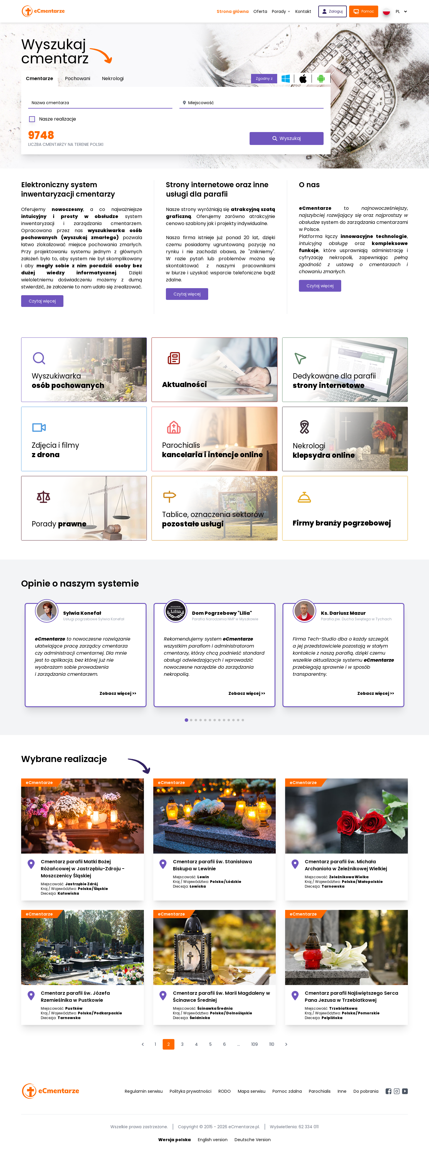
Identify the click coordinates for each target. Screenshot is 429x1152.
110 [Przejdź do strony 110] (271, 1044)
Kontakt (303, 11)
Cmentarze (39, 78)
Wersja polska (174, 1140)
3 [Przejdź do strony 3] (182, 1044)
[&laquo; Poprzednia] (142, 1044)
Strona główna (233, 11)
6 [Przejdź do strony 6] (224, 1044)
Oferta (260, 11)
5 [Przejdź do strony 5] (210, 1044)
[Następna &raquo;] (286, 1044)
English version (213, 1140)
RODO (224, 1091)
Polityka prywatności (190, 1091)
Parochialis (320, 1091)
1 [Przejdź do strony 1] (155, 1044)
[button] (186, 720)
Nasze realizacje (52, 119)
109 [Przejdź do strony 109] (254, 1044)
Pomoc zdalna (287, 1091)
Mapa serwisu (251, 1091)
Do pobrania (366, 1091)
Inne (342, 1091)
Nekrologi (113, 78)
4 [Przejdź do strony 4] (196, 1044)
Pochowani (77, 78)
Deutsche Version (253, 1140)
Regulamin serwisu (144, 1091)
